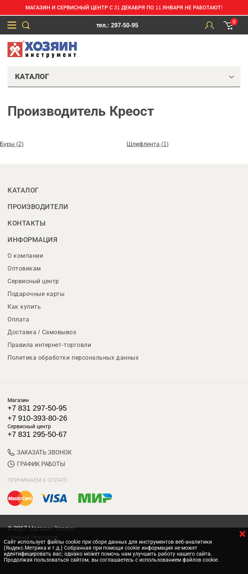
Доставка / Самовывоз (41, 332)
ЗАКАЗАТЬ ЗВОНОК (39, 452)
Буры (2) (12, 144)
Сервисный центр (33, 281)
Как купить (24, 306)
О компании (25, 256)
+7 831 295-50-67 (37, 434)
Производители (38, 207)
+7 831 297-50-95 (37, 408)
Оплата (18, 319)
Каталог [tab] (125, 76)
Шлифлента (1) (148, 144)
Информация (32, 240)
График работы (36, 464)
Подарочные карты (35, 294)
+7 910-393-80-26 (37, 418)
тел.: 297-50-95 (117, 25)
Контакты (26, 223)
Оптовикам (24, 268)
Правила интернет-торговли (49, 345)
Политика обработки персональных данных (73, 357)
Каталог (23, 190)
